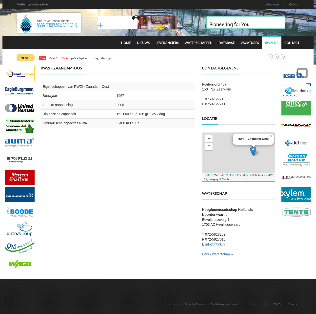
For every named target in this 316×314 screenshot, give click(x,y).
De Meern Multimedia (225, 304)
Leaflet (207, 175)
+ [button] (209, 139)
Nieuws (143, 43)
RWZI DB (271, 43)
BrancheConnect (196, 304)
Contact (294, 4)
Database (226, 43)
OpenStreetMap (238, 175)
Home (126, 43)
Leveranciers (167, 43)
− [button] (209, 146)
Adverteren (272, 4)
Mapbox (227, 179)
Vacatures (250, 43)
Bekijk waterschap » (217, 254)
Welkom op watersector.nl (32, 4)
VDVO (277, 304)
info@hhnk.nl (215, 244)
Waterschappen (199, 43)
